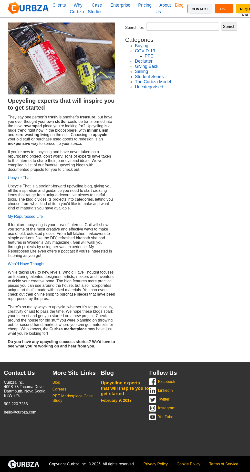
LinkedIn (165, 390)
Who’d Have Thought (26, 264)
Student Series (149, 76)
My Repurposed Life (25, 216)
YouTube (165, 417)
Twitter (163, 399)
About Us (163, 8)
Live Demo (224, 10)
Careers (59, 389)
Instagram (166, 408)
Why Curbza (77, 8)
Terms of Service (223, 464)
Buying (141, 45)
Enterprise (120, 5)
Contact (200, 9)
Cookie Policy (188, 464)
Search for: (134, 27)
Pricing (145, 5)
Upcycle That (19, 178)
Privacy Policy (155, 464)
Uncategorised (149, 86)
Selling (141, 71)
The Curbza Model (153, 81)
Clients (59, 5)
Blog (179, 5)
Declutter (143, 61)
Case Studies (95, 8)
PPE (149, 56)
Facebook (166, 382)
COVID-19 (145, 50)
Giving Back (146, 66)
